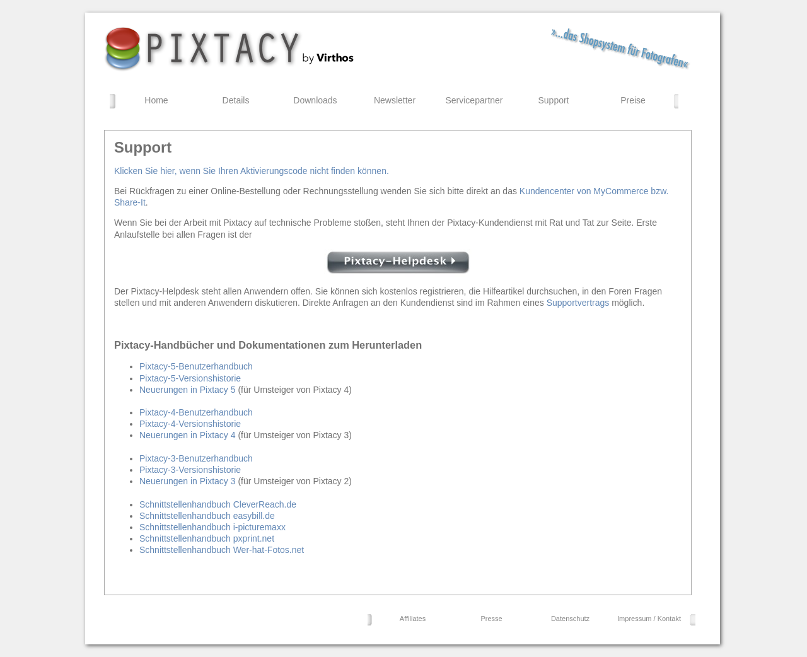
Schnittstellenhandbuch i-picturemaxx (212, 527)
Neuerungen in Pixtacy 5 (187, 390)
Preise (633, 100)
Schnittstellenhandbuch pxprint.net (206, 538)
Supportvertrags (578, 303)
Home (156, 100)
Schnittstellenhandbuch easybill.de (207, 516)
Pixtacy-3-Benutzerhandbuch (196, 458)
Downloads (315, 100)
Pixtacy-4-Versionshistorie (190, 424)
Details (236, 100)
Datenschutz (570, 618)
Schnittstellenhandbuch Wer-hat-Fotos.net (221, 550)
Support (553, 100)
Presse (491, 618)
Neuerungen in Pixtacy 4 (187, 435)
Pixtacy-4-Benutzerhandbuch (196, 412)
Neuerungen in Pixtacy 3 (187, 481)
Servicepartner (473, 100)
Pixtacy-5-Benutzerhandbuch (196, 366)
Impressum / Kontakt (649, 618)
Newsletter (394, 100)
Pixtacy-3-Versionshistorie (190, 470)
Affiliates (413, 618)
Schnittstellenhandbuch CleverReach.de (217, 504)
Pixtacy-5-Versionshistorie (190, 378)
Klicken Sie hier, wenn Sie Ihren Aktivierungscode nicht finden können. (251, 171)
